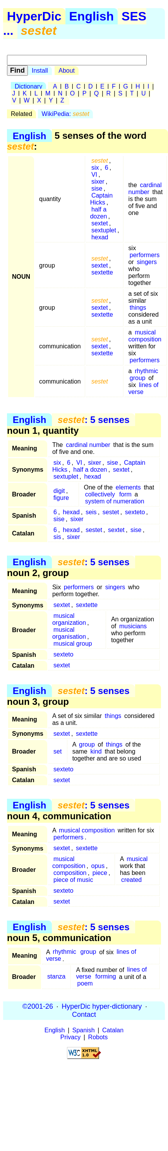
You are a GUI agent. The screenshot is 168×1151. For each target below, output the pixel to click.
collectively (100, 494)
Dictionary (28, 86)
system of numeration (114, 501)
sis (57, 537)
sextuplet (103, 230)
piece (100, 873)
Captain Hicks (101, 199)
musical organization (69, 619)
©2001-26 (37, 1006)
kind (95, 751)
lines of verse (144, 388)
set (57, 751)
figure (61, 498)
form (125, 494)
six (95, 167)
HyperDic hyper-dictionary (102, 1006)
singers (147, 262)
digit (59, 491)
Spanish (83, 1030)
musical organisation (69, 633)
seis (91, 512)
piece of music (73, 879)
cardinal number (145, 188)
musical (137, 859)
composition (69, 873)
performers (144, 255)
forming (105, 977)
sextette (102, 272)
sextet (99, 223)
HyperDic (34, 16)
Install (40, 70)
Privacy (70, 1037)
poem (85, 983)
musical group (72, 643)
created (131, 879)
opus (98, 866)
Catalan (112, 1030)
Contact (84, 1014)
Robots (98, 1037)
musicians (133, 626)
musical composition (145, 336)
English (91, 16)
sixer (98, 181)
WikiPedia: (65, 114)
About (66, 70)
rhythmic (146, 371)
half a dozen (98, 213)
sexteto (135, 512)
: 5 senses (93, 419)
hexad (99, 237)
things (138, 307)
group (138, 378)
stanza (56, 977)
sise (96, 188)
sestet (111, 512)
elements (128, 487)
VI (94, 174)
